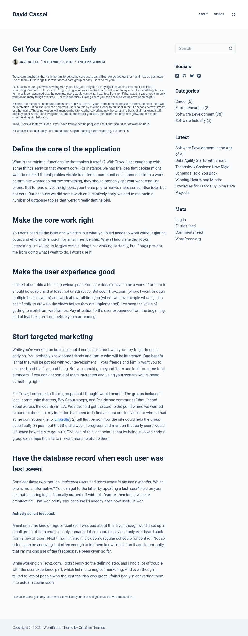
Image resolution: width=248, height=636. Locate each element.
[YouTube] (199, 76)
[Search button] (231, 48)
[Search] (234, 14)
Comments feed (189, 232)
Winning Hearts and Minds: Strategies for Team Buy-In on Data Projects (205, 186)
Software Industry (190, 120)
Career (181, 101)
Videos (219, 14)
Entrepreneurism (91, 62)
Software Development (194, 114)
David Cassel (29, 14)
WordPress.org (188, 239)
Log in (180, 219)
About (203, 14)
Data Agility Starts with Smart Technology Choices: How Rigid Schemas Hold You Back (202, 167)
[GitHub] (184, 76)
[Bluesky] (192, 76)
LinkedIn (61, 419)
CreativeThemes (92, 627)
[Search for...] (200, 48)
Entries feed (185, 226)
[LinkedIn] (177, 76)
